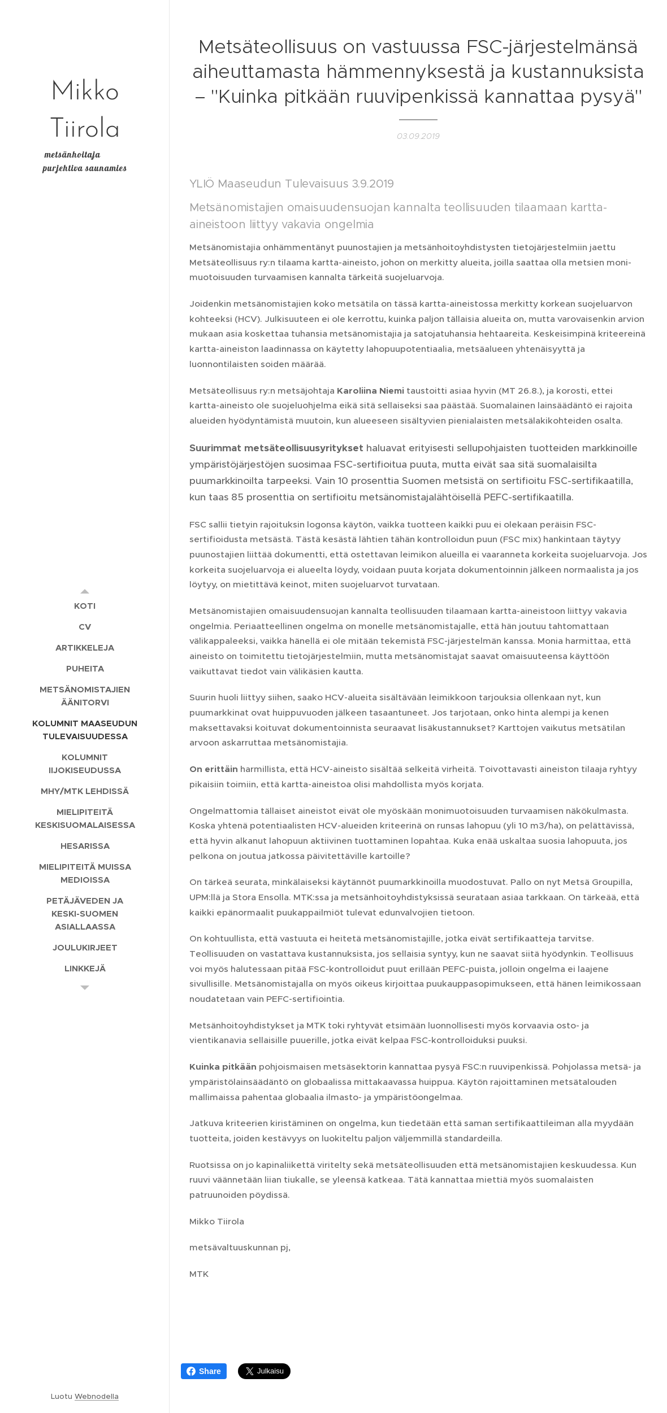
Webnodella (97, 1396)
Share (204, 1371)
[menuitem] (84, 605)
